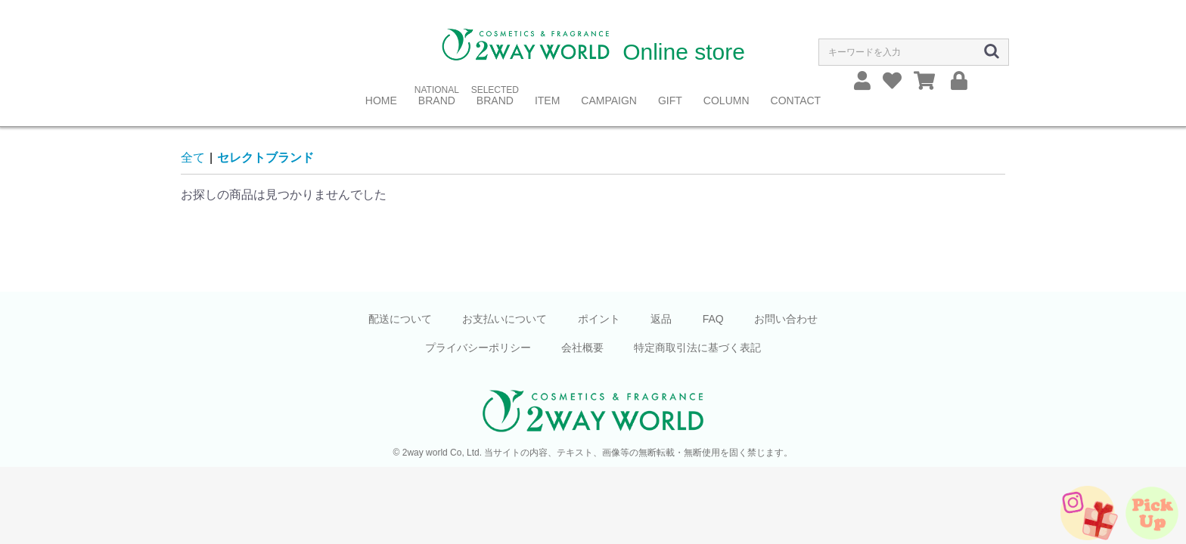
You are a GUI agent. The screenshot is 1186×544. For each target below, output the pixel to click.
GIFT (670, 100)
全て (193, 157)
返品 (661, 319)
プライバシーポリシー (478, 348)
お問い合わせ (786, 319)
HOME (381, 100)
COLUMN (726, 100)
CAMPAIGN (609, 100)
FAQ (713, 319)
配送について (400, 319)
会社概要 (582, 348)
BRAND (436, 100)
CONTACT (796, 100)
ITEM (547, 100)
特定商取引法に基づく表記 (697, 348)
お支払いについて (504, 319)
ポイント (599, 319)
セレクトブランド (265, 157)
